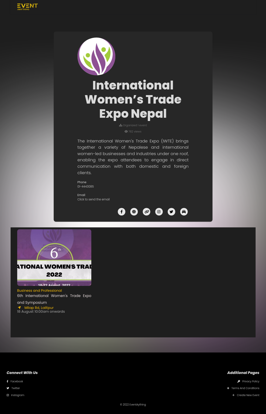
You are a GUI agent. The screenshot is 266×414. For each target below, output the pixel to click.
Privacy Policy (248, 381)
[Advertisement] (133, 255)
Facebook (15, 381)
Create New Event (245, 395)
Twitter (13, 388)
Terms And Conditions (243, 388)
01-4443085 (86, 187)
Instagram (15, 395)
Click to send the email (94, 199)
